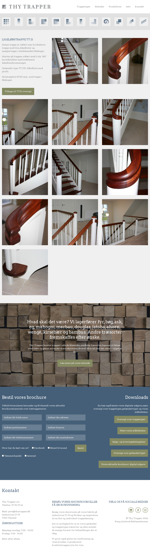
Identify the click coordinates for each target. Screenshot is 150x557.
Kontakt (139, 6)
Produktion (115, 6)
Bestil (81, 448)
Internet (31, 456)
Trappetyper (83, 6)
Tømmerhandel (13, 456)
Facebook (39, 448)
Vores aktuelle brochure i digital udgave (123, 464)
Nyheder (99, 6)
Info (128, 6)
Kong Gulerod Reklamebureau (131, 521)
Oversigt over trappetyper (131, 419)
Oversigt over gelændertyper (129, 453)
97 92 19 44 (17, 505)
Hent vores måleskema (132, 430)
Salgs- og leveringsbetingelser (128, 442)
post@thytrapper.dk (19, 511)
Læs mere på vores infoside (75, 363)
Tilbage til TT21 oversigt (18, 91)
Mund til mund (58, 448)
